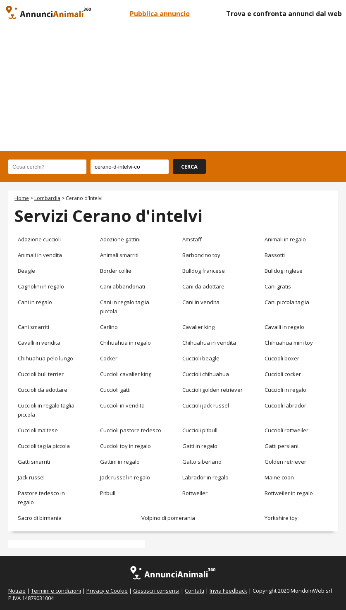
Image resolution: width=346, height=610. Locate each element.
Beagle (26, 270)
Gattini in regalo (120, 461)
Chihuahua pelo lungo (45, 358)
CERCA (189, 166)
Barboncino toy (201, 255)
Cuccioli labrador (285, 405)
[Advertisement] (173, 89)
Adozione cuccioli (39, 239)
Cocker (108, 358)
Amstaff (192, 239)
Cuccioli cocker (283, 374)
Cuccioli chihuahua (205, 374)
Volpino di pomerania (168, 518)
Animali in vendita (40, 255)
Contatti (194, 590)
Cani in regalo (35, 302)
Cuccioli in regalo (285, 389)
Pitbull (107, 493)
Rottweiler (195, 493)
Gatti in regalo (199, 446)
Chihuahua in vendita (209, 342)
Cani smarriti (33, 327)
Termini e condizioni (56, 590)
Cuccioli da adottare (42, 389)
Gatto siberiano (202, 461)
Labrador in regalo (205, 477)
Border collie (115, 270)
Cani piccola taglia (287, 302)
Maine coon (279, 477)
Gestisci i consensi (156, 590)
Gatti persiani (281, 446)
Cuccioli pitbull (199, 430)
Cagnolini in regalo (41, 286)
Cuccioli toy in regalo (125, 446)
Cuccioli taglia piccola (44, 446)
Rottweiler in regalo (289, 493)
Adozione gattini (120, 239)
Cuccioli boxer (282, 358)
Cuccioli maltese (38, 430)
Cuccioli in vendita (122, 405)
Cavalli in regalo (284, 327)
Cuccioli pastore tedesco (130, 430)
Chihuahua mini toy (289, 342)
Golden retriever (285, 461)
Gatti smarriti (34, 461)
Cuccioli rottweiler (286, 430)
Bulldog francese (203, 270)
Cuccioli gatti (115, 389)
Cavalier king (198, 327)
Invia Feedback (228, 590)
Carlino (109, 327)
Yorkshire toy (281, 518)
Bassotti (275, 255)
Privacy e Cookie (107, 590)
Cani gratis (278, 286)
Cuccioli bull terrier (41, 374)
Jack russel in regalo (125, 477)
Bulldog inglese (284, 270)
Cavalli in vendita (39, 342)
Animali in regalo (285, 239)
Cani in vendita (201, 302)
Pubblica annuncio (160, 13)
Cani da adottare (203, 286)
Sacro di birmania (40, 518)
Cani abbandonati (122, 286)
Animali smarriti (119, 255)
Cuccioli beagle (201, 358)
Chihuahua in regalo (125, 342)
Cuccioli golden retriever (212, 389)
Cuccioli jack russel (205, 405)
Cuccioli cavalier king (125, 374)
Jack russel (31, 477)
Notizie (17, 590)
